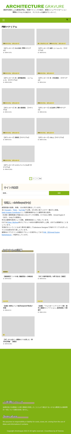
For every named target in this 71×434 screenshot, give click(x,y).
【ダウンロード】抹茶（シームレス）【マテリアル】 (52, 49)
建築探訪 (5, 271)
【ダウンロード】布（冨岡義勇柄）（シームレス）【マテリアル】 (18, 79)
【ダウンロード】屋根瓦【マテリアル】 (16, 137)
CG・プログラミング (43, 43)
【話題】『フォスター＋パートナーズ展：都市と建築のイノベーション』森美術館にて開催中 (52, 308)
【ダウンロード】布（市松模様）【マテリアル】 (52, 79)
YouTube (22, 210)
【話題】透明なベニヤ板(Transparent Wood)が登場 (18, 307)
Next (40, 178)
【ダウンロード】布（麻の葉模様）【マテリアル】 (18, 108)
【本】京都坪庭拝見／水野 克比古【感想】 (52, 276)
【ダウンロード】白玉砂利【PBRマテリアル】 (52, 108)
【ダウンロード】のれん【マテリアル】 (51, 137)
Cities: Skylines (12, 222)
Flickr (15, 210)
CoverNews (49, 431)
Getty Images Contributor (11, 212)
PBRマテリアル (7, 43)
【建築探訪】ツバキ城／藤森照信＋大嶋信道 (18, 276)
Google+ (8, 210)
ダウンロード (15, 43)
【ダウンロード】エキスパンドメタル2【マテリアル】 (17, 166)
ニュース (5, 301)
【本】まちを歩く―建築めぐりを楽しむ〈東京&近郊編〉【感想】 (18, 340)
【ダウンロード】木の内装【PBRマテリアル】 (17, 49)
